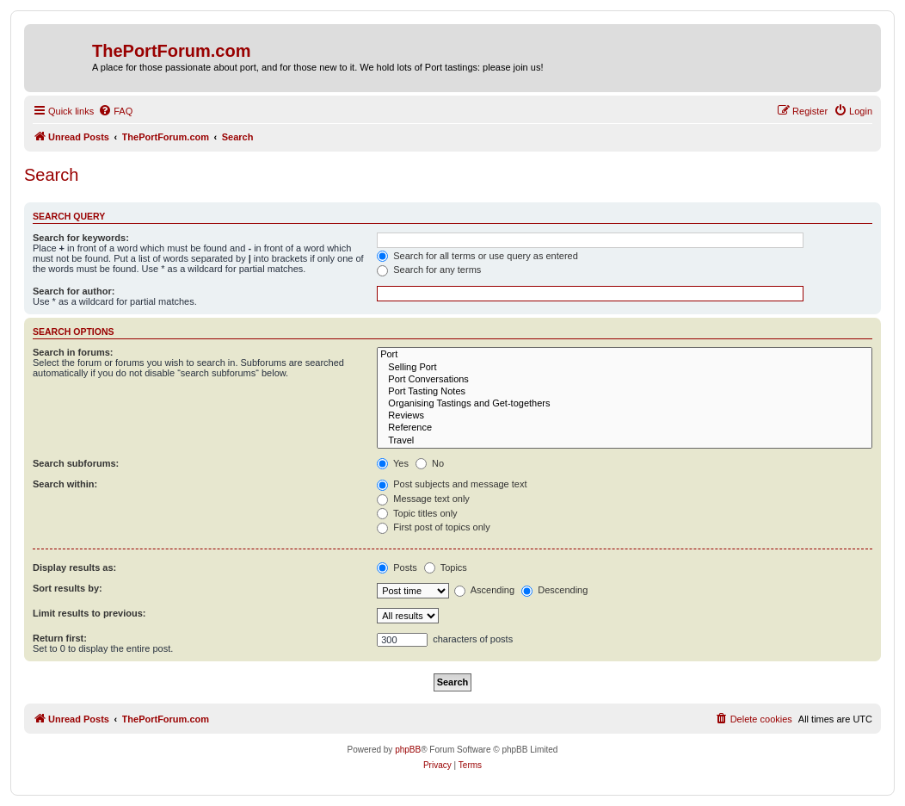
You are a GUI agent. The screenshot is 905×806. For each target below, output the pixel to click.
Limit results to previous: (89, 613)
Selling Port (625, 368)
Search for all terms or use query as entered (477, 256)
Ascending (484, 590)
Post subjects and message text (451, 484)
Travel (625, 441)
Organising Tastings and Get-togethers (625, 404)
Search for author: (73, 291)
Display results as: (74, 567)
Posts (397, 567)
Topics (445, 567)
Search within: (65, 484)
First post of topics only (433, 527)
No (430, 463)
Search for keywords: (81, 237)
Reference (625, 428)
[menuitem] (115, 111)
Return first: (60, 638)
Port (625, 355)
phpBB (408, 749)
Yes (393, 463)
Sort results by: (67, 588)
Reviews (625, 416)
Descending (554, 590)
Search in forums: (73, 352)
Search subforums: (76, 463)
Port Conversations (625, 380)
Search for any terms (429, 269)
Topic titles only (417, 513)
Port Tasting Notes (625, 392)
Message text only (423, 498)
